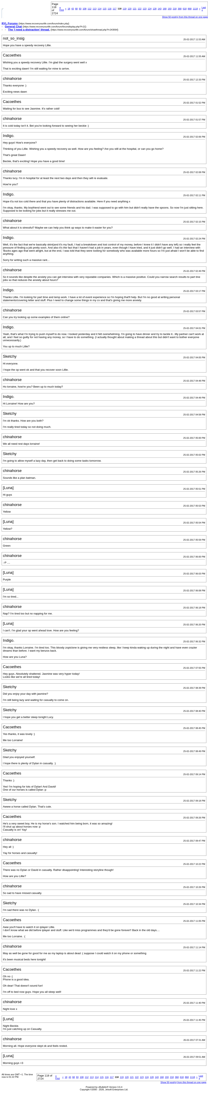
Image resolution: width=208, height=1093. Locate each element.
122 (139, 8)
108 (84, 8)
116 (109, 8)
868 (190, 8)
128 (154, 8)
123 (144, 8)
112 (89, 8)
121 (134, 8)
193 (169, 8)
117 (114, 8)
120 (129, 8)
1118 (195, 8)
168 (164, 8)
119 (124, 8)
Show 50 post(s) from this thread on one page (185, 17)
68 (76, 8)
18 (69, 8)
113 (94, 8)
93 (80, 8)
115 (104, 8)
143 (159, 8)
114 (99, 8)
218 (174, 8)
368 (179, 8)
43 (72, 8)
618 (184, 8)
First (61, 8)
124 (149, 8)
